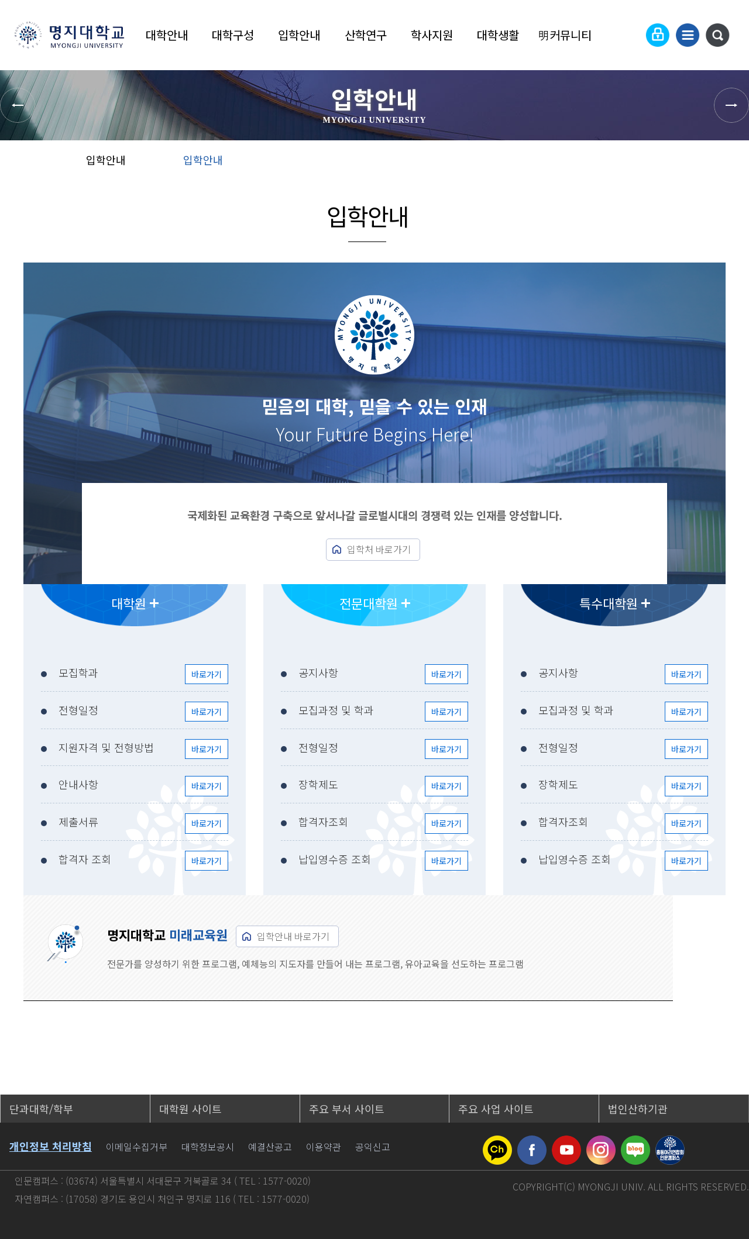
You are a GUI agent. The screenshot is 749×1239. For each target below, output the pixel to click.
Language (629, 35)
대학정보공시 (207, 1147)
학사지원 (432, 34)
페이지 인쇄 (726, 163)
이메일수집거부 (136, 1147)
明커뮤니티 (565, 34)
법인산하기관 (638, 1108)
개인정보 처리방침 (50, 1146)
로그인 (657, 35)
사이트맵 (687, 35)
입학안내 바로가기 (293, 936)
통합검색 (717, 35)
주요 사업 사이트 (496, 1108)
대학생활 (498, 34)
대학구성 (233, 34)
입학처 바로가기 (379, 549)
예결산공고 (270, 1147)
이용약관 (323, 1147)
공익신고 (372, 1147)
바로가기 (206, 674)
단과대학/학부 (41, 1108)
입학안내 (299, 34)
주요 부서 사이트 (346, 1108)
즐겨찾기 (687, 163)
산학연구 (366, 34)
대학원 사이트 (190, 1108)
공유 (650, 163)
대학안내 (167, 34)
